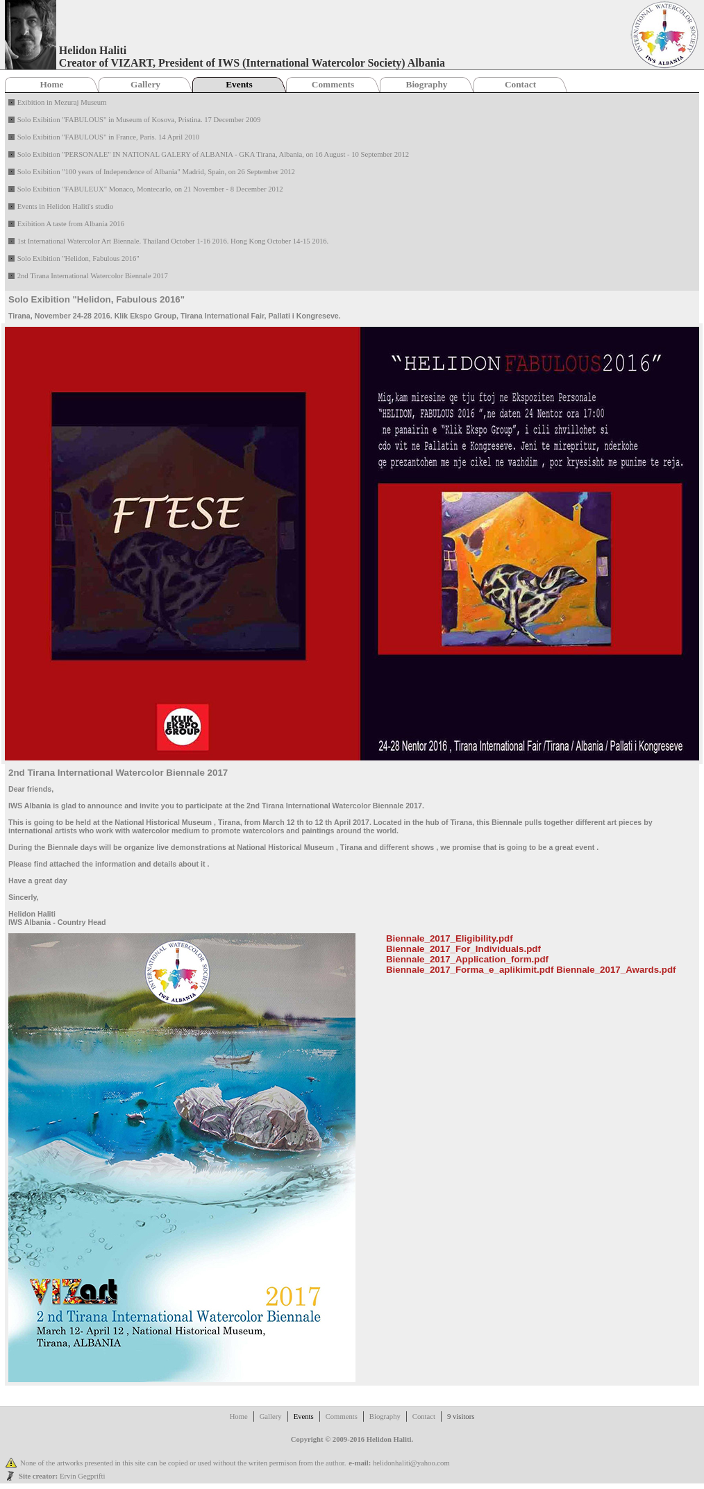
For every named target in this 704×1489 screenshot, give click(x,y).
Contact (520, 84)
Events (239, 84)
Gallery (145, 84)
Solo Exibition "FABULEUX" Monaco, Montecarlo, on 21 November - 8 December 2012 (150, 189)
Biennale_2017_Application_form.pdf (467, 959)
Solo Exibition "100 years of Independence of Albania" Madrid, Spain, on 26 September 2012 (156, 172)
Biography (427, 84)
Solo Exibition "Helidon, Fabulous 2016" (78, 258)
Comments (333, 84)
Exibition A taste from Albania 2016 (70, 224)
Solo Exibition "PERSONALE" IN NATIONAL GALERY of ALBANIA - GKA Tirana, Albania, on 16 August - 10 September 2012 (213, 154)
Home (51, 84)
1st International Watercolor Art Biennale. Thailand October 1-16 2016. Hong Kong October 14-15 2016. (173, 241)
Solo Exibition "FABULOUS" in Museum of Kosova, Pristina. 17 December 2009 (139, 120)
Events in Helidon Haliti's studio (65, 206)
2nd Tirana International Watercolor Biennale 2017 (92, 276)
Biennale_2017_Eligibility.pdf (449, 938)
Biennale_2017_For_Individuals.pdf (463, 949)
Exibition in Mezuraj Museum (62, 102)
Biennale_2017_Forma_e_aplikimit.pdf (470, 969)
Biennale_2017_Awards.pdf (616, 969)
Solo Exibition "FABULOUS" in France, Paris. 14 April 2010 (108, 137)
